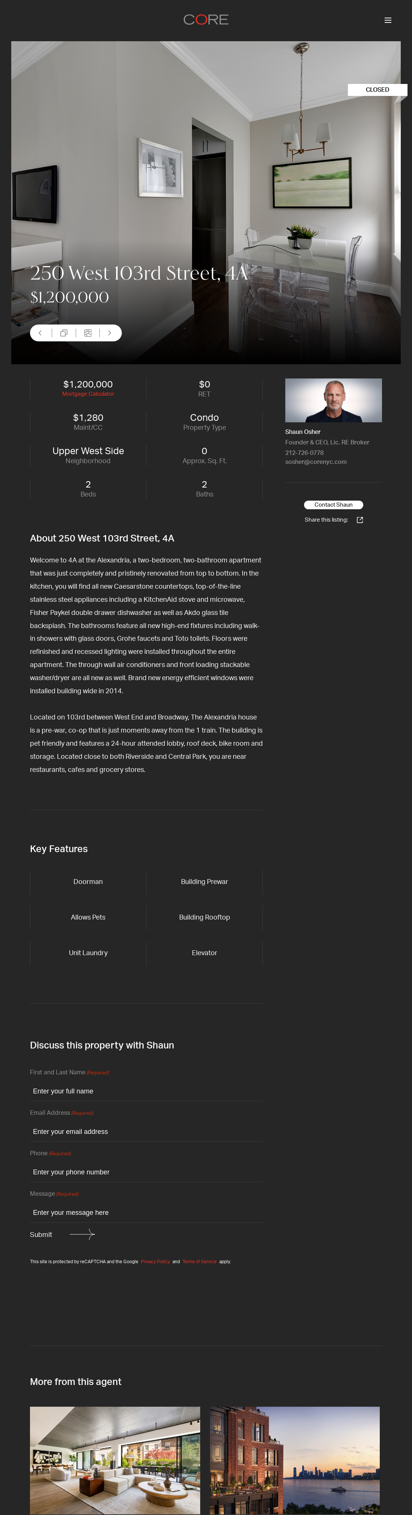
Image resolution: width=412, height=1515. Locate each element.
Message (54, 1194)
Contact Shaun (334, 505)
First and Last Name (69, 1073)
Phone (50, 1154)
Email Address (61, 1113)
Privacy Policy (155, 1261)
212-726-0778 (304, 453)
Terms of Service (200, 1261)
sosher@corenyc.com (316, 462)
